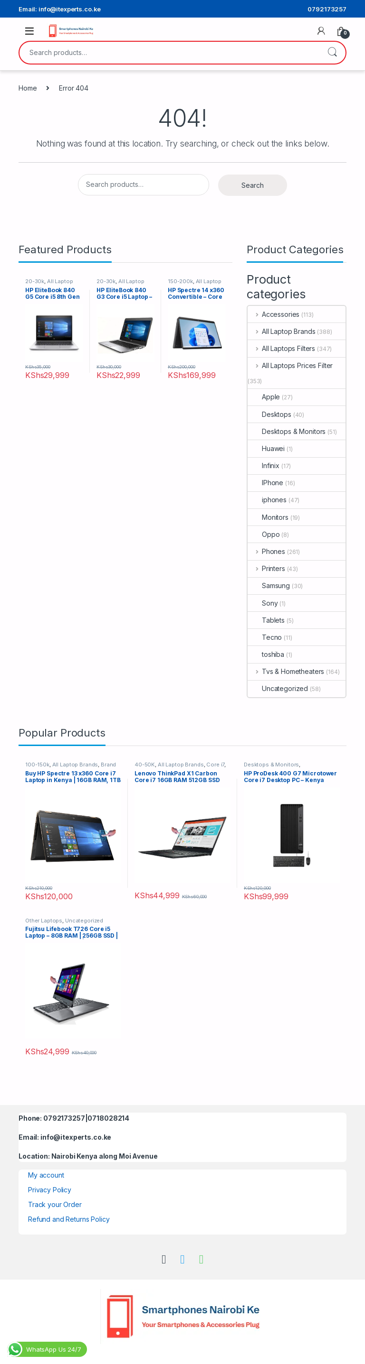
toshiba (266, 654)
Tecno (265, 637)
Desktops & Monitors (287, 431)
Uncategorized (278, 688)
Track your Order (55, 1204)
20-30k (34, 281)
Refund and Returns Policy (69, 1219)
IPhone (265, 483)
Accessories (273, 314)
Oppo (263, 534)
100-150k (37, 764)
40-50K (144, 764)
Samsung (269, 585)
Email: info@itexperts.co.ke (60, 9)
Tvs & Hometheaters (286, 671)
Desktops (269, 414)
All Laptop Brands (281, 331)
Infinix (263, 465)
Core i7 (215, 764)
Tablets (266, 620)
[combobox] (169, 53)
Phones (266, 551)
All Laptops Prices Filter (290, 365)
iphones (267, 500)
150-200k (180, 281)
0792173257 (326, 9)
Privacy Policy (49, 1190)
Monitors (268, 517)
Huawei (266, 448)
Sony (263, 603)
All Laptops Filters (281, 348)
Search (332, 53)
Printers (266, 568)
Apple (264, 397)
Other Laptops (43, 920)
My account (46, 1175)
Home (28, 88)
